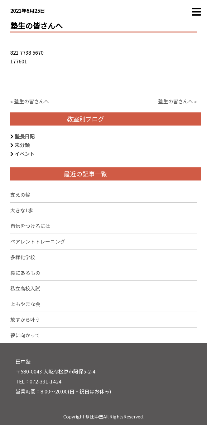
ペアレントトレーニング (37, 241)
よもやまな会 (25, 304)
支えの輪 (20, 194)
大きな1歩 (21, 210)
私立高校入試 (25, 288)
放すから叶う (25, 319)
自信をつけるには (30, 226)
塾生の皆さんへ (31, 101)
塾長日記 (25, 136)
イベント (25, 153)
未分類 (22, 145)
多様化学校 (22, 257)
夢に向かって (25, 335)
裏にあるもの (25, 272)
